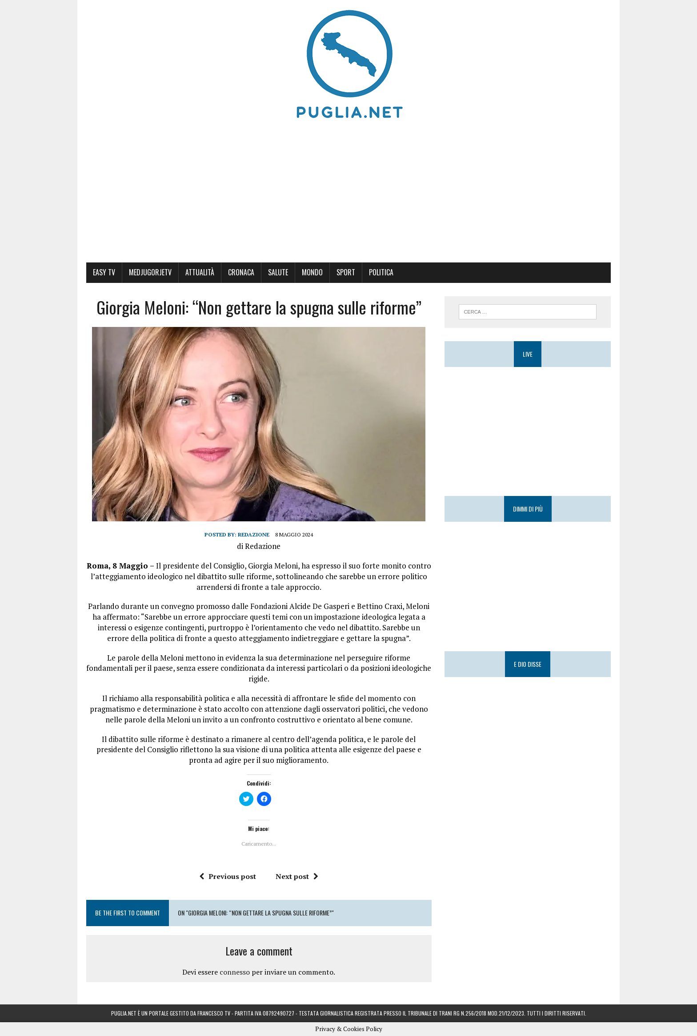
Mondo (312, 272)
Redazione (253, 534)
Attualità (199, 272)
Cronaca (241, 272)
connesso (235, 972)
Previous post (227, 876)
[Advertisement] (348, 195)
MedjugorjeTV (150, 272)
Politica (381, 272)
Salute (278, 272)
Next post (297, 876)
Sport (345, 272)
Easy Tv (104, 272)
